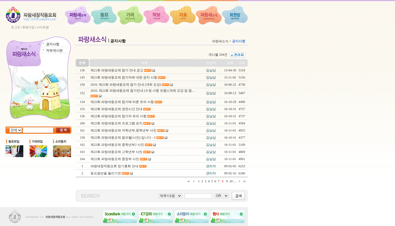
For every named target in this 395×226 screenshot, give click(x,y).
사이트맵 (43, 27)
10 (230, 181)
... (234, 181)
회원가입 (28, 27)
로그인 (15, 27)
